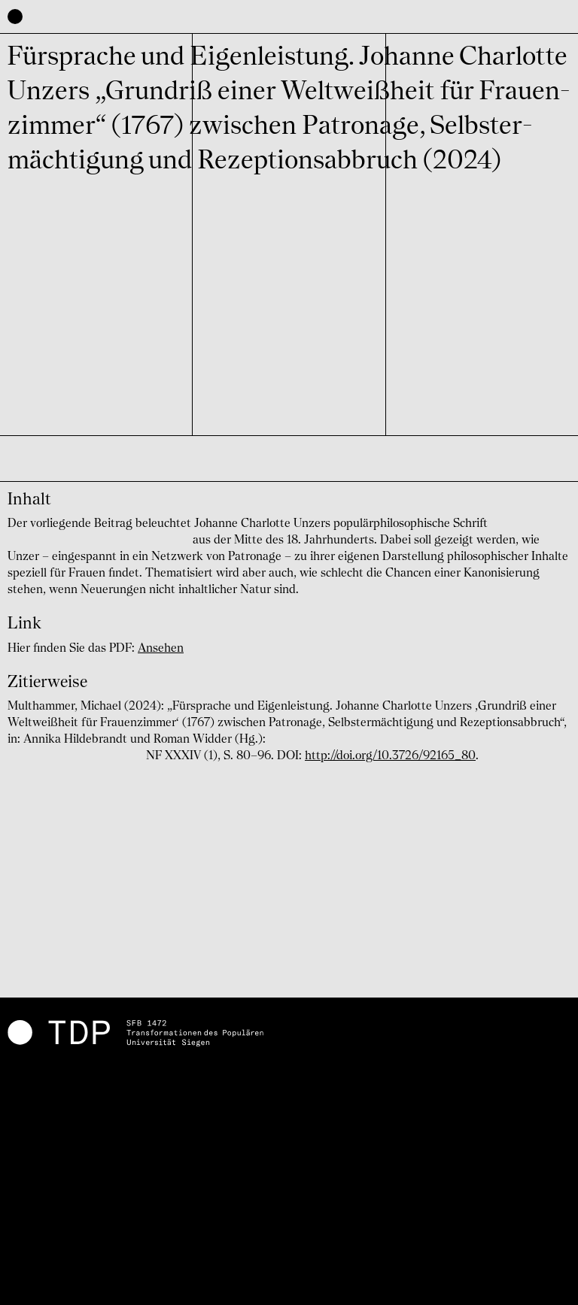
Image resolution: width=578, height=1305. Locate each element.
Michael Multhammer (68, 465)
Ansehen (161, 649)
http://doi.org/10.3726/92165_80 (390, 756)
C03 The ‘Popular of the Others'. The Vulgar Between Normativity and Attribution (275, 310)
